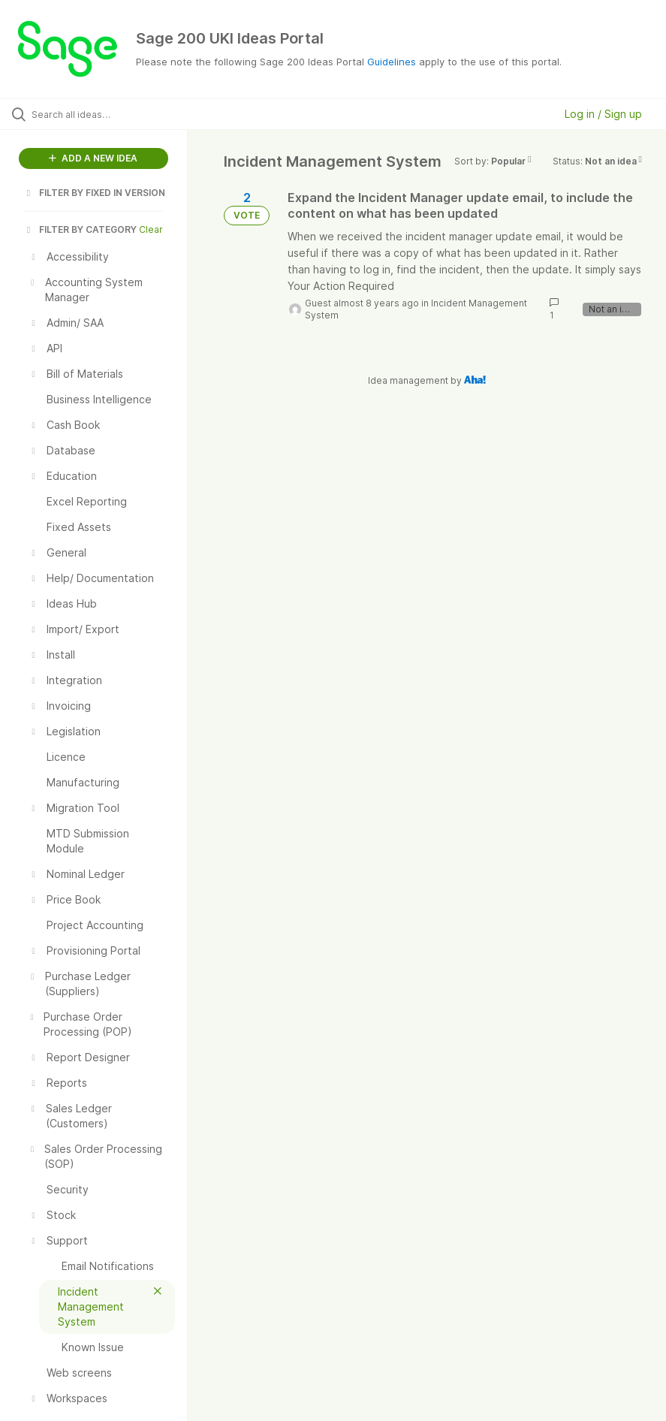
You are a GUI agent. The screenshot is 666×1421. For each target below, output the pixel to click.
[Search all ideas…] (101, 114)
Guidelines (391, 62)
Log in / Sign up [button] (603, 113)
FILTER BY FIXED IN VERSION (94, 192)
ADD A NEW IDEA (93, 158)
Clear (151, 229)
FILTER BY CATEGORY (80, 229)
